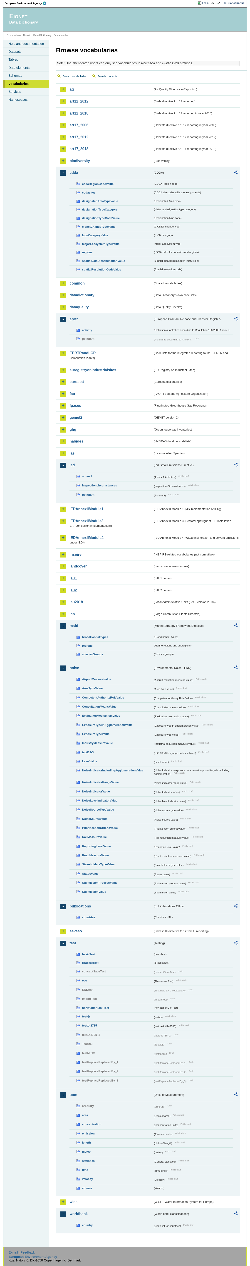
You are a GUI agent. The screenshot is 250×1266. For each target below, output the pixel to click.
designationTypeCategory (99, 209)
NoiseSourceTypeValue (98, 809)
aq (71, 89)
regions (87, 252)
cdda (73, 173)
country (87, 1225)
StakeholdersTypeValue (98, 864)
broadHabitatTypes (95, 637)
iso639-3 (88, 752)
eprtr (73, 319)
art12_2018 (78, 113)
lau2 (73, 590)
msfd (73, 626)
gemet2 (75, 417)
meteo (86, 1151)
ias (71, 453)
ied (72, 465)
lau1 (73, 578)
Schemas (15, 75)
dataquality (79, 307)
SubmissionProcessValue (99, 882)
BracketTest (90, 962)
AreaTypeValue (92, 688)
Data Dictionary (42, 35)
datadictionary (81, 295)
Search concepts (107, 76)
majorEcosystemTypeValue (100, 244)
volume (87, 1188)
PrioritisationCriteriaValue (100, 828)
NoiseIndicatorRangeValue (100, 782)
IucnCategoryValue (95, 235)
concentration (91, 1124)
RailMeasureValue (94, 837)
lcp (72, 614)
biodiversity (79, 161)
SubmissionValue (94, 891)
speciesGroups (92, 654)
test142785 (89, 1025)
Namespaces (17, 99)
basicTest (88, 954)
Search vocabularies (74, 76)
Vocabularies (18, 84)
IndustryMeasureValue (97, 743)
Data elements (19, 67)
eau (84, 980)
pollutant (88, 494)
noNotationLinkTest (95, 1008)
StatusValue (90, 873)
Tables (13, 59)
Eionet (26, 35)
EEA (27, 3)
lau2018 (76, 602)
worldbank (78, 1214)
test (72, 943)
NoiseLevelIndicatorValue (99, 800)
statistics (88, 1161)
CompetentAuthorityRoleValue (103, 697)
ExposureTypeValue (95, 734)
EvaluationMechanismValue (101, 715)
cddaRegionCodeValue (98, 184)
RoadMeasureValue (95, 855)
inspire (75, 554)
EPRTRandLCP (82, 353)
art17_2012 (78, 137)
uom (73, 1095)
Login (205, 3)
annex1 (87, 476)
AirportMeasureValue (96, 679)
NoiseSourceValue (94, 819)
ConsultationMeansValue (99, 706)
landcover (78, 566)
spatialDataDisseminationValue (103, 261)
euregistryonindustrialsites (92, 370)
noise (74, 668)
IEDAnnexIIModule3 (86, 521)
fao (72, 394)
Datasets (14, 51)
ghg (72, 429)
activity (87, 330)
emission (88, 1133)
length (86, 1142)
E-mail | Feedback (22, 1252)
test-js (86, 1016)
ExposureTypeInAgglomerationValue (107, 725)
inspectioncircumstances (99, 485)
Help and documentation (26, 43)
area (85, 1115)
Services (14, 91)
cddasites (88, 192)
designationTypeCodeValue (101, 218)
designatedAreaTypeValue (100, 201)
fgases (75, 405)
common (77, 283)
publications (80, 906)
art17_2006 (78, 125)
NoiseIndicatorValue (96, 791)
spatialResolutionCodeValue (101, 269)
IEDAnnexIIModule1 (86, 509)
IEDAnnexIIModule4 (86, 538)
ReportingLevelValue (96, 846)
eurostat (76, 382)
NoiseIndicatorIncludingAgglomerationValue (112, 770)
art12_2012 (78, 101)
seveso (75, 931)
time (85, 1170)
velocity (87, 1179)
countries (88, 917)
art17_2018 (78, 149)
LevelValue (89, 761)
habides (76, 441)
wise (73, 1202)
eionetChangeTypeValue (98, 226)
